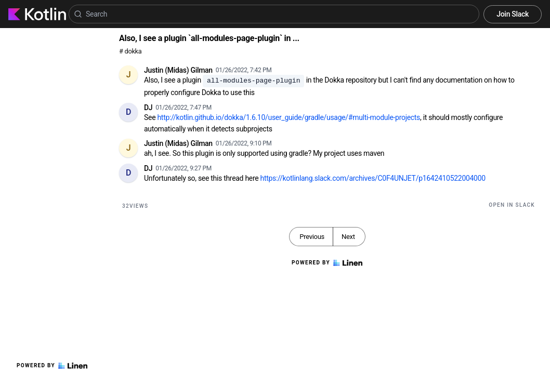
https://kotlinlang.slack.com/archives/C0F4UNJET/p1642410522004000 (373, 178)
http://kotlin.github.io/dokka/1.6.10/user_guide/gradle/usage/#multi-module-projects (288, 117)
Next (348, 237)
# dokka (130, 51)
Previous (311, 237)
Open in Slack (512, 205)
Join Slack (512, 14)
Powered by (52, 366)
